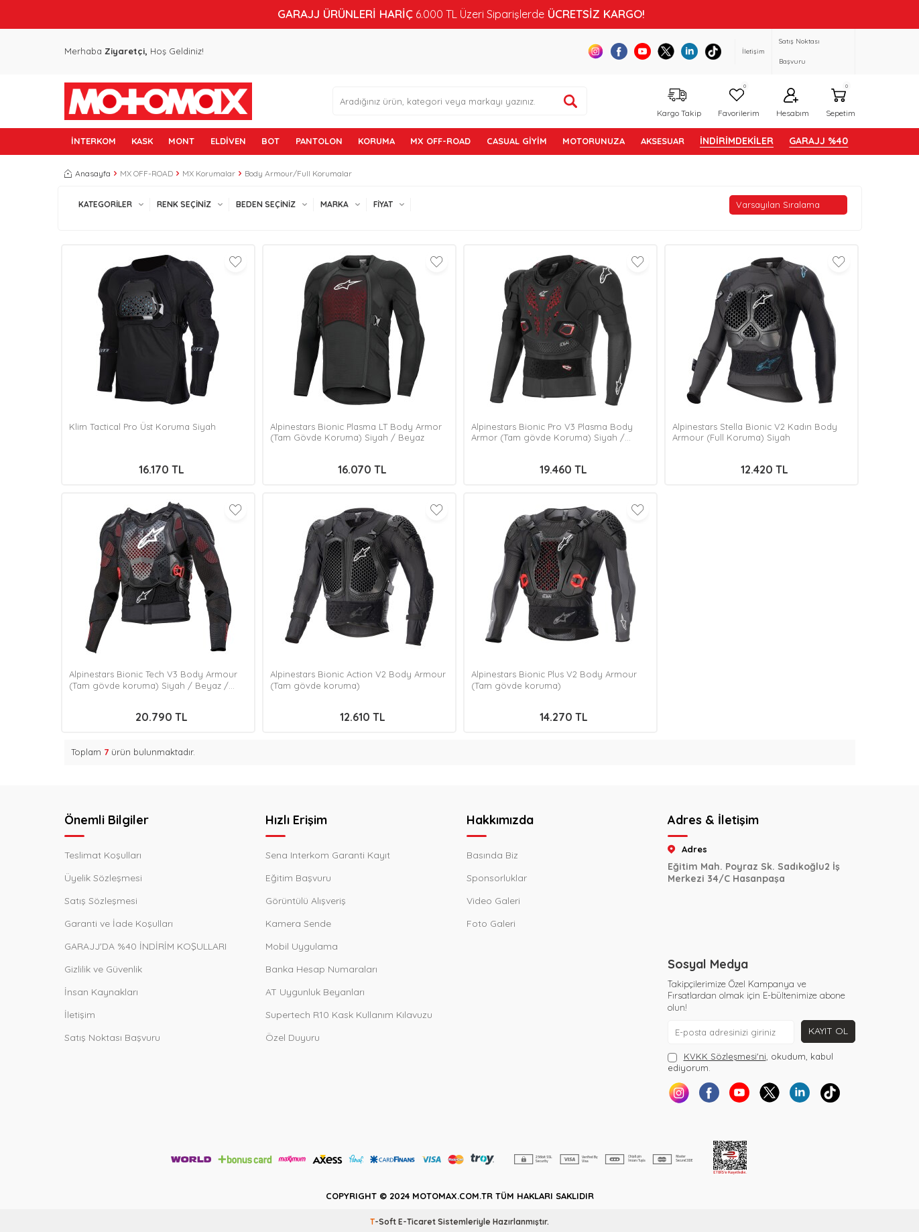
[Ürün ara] (570, 101)
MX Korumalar (208, 173)
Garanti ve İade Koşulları (118, 923)
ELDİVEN (228, 140)
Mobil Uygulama (301, 946)
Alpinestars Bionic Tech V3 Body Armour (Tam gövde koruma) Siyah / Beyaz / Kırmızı (153, 680)
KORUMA (376, 140)
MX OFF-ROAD (440, 140)
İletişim (753, 51)
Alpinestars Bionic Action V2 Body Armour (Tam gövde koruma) (358, 680)
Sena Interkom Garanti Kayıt (327, 855)
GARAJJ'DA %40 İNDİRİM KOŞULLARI (145, 946)
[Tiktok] (712, 51)
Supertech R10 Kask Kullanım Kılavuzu (348, 1015)
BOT (270, 140)
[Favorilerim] (737, 101)
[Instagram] (595, 51)
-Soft (384, 1222)
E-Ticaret (417, 1222)
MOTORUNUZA (593, 140)
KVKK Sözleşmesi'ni (725, 1056)
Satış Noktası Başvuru (799, 51)
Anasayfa (87, 173)
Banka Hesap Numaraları (321, 969)
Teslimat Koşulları (102, 855)
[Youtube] (642, 51)
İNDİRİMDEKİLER (737, 141)
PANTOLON (319, 140)
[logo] (158, 101)
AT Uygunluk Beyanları (315, 992)
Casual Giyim (517, 140)
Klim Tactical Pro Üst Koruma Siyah (142, 426)
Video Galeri (493, 901)
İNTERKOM (93, 140)
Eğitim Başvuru (298, 878)
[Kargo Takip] (677, 101)
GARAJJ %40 (818, 141)
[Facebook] (619, 51)
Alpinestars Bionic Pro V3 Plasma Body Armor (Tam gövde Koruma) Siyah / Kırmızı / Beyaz (552, 432)
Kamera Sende (298, 923)
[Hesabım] (791, 101)
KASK (142, 140)
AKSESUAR (662, 140)
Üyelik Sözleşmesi (103, 878)
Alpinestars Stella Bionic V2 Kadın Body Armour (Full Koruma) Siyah (754, 432)
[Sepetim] (838, 101)
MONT (181, 140)
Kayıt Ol (828, 1031)
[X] (666, 51)
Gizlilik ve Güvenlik (103, 969)
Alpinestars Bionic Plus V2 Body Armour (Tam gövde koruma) (554, 680)
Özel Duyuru (292, 1037)
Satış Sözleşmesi (100, 901)
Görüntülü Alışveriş (305, 901)
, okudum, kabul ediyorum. (750, 1062)
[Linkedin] (689, 51)
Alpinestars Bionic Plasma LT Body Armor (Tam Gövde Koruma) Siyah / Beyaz (356, 432)
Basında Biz (492, 855)
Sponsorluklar (497, 878)
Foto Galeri (491, 923)
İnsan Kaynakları (101, 992)
